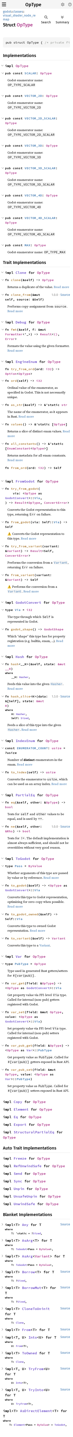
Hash (20, 657)
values (17, 424)
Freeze (20, 1158)
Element (21, 1109)
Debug (21, 322)
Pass (19, 866)
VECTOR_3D (33, 145)
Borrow (28, 1272)
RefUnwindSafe (27, 1166)
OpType (33, 4)
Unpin (19, 1188)
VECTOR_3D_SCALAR (40, 168)
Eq (16, 1117)
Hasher (23, 677)
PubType (21, 964)
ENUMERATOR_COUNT (32, 748)
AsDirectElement (36, 1411)
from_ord (18, 468)
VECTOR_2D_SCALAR (40, 118)
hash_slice (20, 696)
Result (46, 334)
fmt (14, 329)
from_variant (22, 575)
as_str (17, 405)
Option (11, 374)
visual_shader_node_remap (19, 17)
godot (7, 11)
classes (18, 11)
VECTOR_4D (33, 195)
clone (16, 280)
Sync (18, 1181)
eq (13, 802)
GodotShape (53, 629)
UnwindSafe (24, 1204)
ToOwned (29, 1353)
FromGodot (25, 481)
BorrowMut (31, 1287)
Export (20, 1124)
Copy (18, 1102)
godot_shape (21, 629)
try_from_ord (22, 369)
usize (57, 748)
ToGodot (23, 858)
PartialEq (25, 795)
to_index (18, 772)
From (26, 1329)
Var (19, 956)
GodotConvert (16, 498)
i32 (49, 369)
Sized (24, 718)
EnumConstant (18, 448)
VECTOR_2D (33, 96)
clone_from (20, 295)
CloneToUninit (36, 1308)
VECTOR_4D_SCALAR (40, 218)
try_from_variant (26, 546)
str (64, 405)
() (56, 334)
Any (25, 1224)
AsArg (27, 1240)
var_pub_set (21, 1070)
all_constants (23, 444)
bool (9, 807)
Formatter (14, 334)
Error (10, 339)
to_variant (20, 938)
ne (13, 826)
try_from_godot (24, 489)
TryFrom (35, 1369)
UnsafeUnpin (25, 1196)
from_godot (20, 522)
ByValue (35, 866)
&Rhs (9, 831)
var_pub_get (21, 1045)
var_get (18, 983)
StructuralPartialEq (34, 1132)
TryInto (35, 1390)
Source (65, 295)
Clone (21, 272)
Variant (14, 551)
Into (32, 1337)
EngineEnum (26, 361)
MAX (27, 245)
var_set (18, 1012)
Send (18, 1173)
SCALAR (30, 73)
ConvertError (55, 503)
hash (15, 664)
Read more (61, 287)
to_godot (18, 885)
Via (37, 498)
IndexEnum (25, 741)
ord (14, 381)
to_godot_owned (24, 914)
